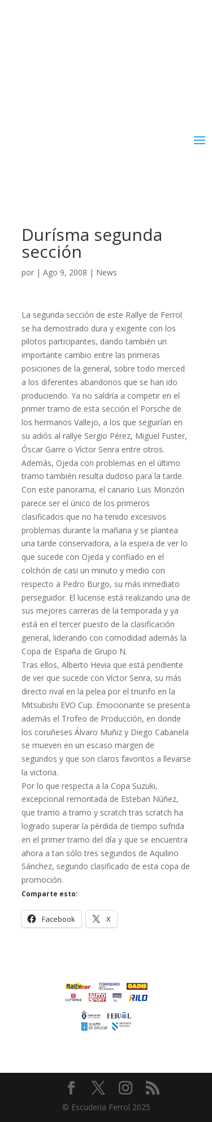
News (106, 272)
